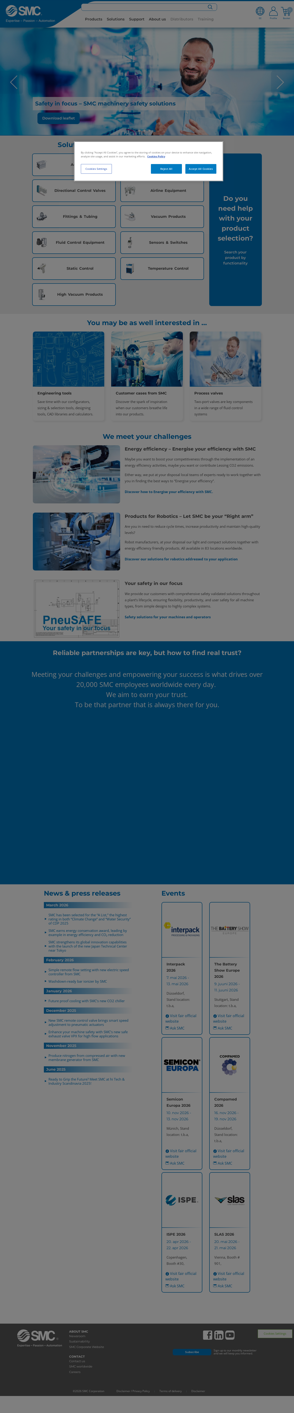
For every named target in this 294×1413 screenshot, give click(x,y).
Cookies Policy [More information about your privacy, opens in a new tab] (156, 156)
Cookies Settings (96, 168)
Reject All (166, 168)
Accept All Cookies (201, 168)
